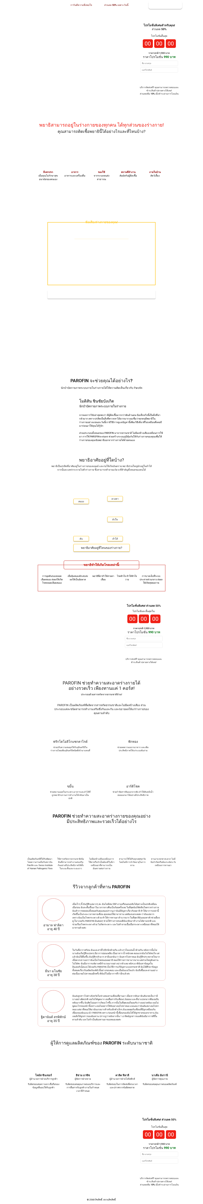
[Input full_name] (159, 63)
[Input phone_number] (159, 69)
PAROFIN (79, 380)
